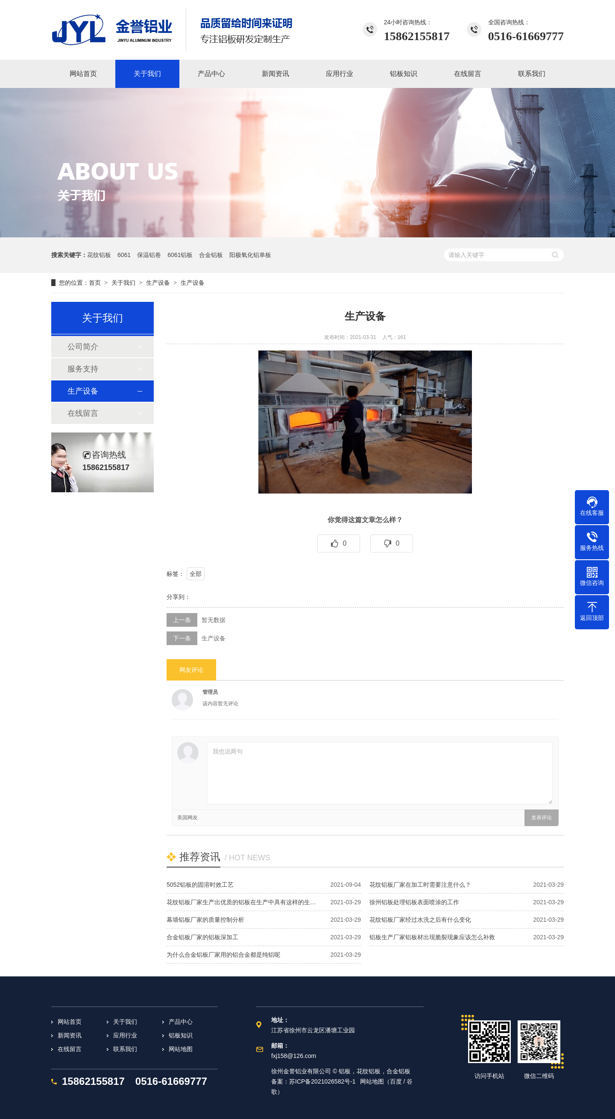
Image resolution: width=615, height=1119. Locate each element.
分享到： (178, 596)
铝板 (345, 1071)
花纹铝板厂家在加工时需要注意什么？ (420, 884)
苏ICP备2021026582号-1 (322, 1081)
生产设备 (158, 282)
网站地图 (181, 1049)
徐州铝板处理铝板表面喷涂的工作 (414, 902)
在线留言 (82, 413)
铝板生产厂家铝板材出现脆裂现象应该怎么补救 (432, 937)
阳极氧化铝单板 (250, 254)
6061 (124, 254)
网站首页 (70, 1021)
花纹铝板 (99, 254)
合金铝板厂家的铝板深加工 (202, 937)
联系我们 (125, 1049)
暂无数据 (214, 619)
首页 (95, 282)
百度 (396, 1081)
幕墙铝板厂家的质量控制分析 (205, 919)
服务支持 (82, 369)
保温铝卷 (149, 254)
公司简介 (82, 346)
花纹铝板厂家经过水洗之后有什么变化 (420, 919)
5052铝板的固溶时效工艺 (200, 884)
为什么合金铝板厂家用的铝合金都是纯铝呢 (223, 954)
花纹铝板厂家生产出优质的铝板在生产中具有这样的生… (241, 902)
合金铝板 (211, 254)
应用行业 (125, 1035)
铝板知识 (181, 1035)
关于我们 (125, 1021)
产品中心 (181, 1021)
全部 (196, 573)
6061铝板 (180, 254)
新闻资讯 (70, 1035)
